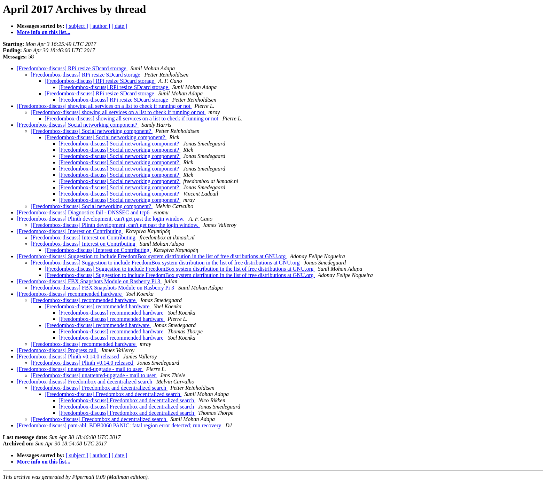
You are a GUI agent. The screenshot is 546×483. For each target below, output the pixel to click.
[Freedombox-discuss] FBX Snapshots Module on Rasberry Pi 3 (89, 281)
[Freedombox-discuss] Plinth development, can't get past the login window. (101, 219)
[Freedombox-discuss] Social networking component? (78, 125)
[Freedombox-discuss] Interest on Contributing (70, 231)
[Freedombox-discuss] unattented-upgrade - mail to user (80, 369)
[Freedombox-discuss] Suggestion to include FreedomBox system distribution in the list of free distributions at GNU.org (152, 256)
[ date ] (119, 26)
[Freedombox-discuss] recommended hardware (70, 294)
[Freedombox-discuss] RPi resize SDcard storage (72, 68)
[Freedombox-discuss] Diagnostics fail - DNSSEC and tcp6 (84, 212)
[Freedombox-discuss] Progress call (57, 350)
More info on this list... (43, 32)
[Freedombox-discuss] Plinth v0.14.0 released (68, 356)
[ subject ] (77, 26)
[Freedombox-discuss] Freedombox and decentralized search (85, 382)
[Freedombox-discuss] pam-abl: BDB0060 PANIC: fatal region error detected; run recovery (120, 425)
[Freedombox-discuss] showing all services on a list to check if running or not (104, 106)
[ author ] (99, 26)
